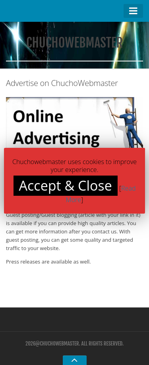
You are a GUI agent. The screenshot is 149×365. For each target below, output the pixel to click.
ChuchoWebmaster (74, 43)
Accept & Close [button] (65, 185)
